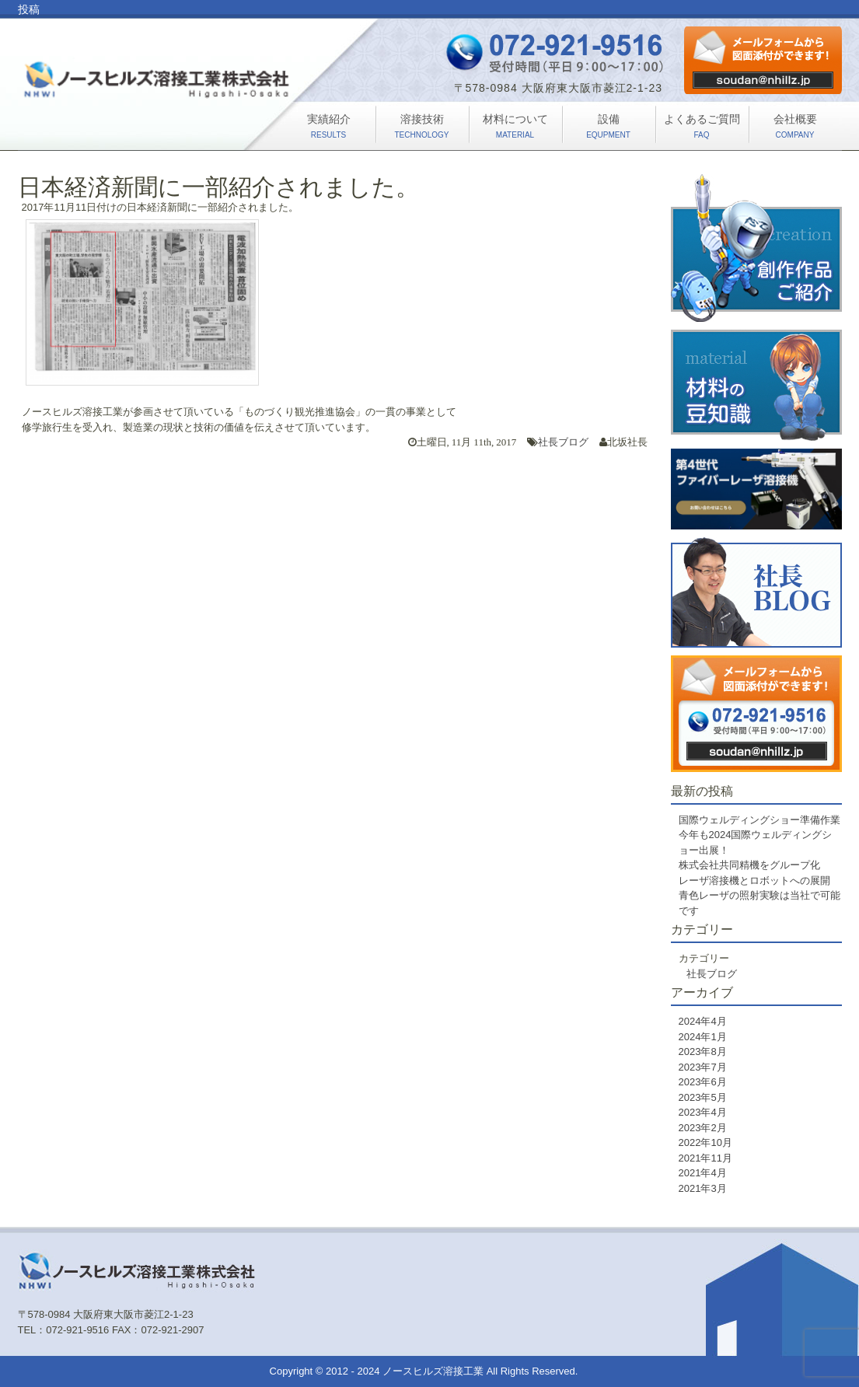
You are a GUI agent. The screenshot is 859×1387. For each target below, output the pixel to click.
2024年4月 (703, 1021)
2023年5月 (703, 1097)
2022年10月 (705, 1142)
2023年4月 (703, 1112)
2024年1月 (703, 1037)
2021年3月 (703, 1188)
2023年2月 (703, 1128)
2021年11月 (705, 1158)
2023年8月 (703, 1051)
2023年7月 (703, 1067)
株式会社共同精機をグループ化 (749, 865)
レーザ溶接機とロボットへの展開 (754, 880)
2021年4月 (703, 1173)
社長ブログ (563, 442)
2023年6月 (703, 1082)
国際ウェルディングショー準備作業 (759, 820)
